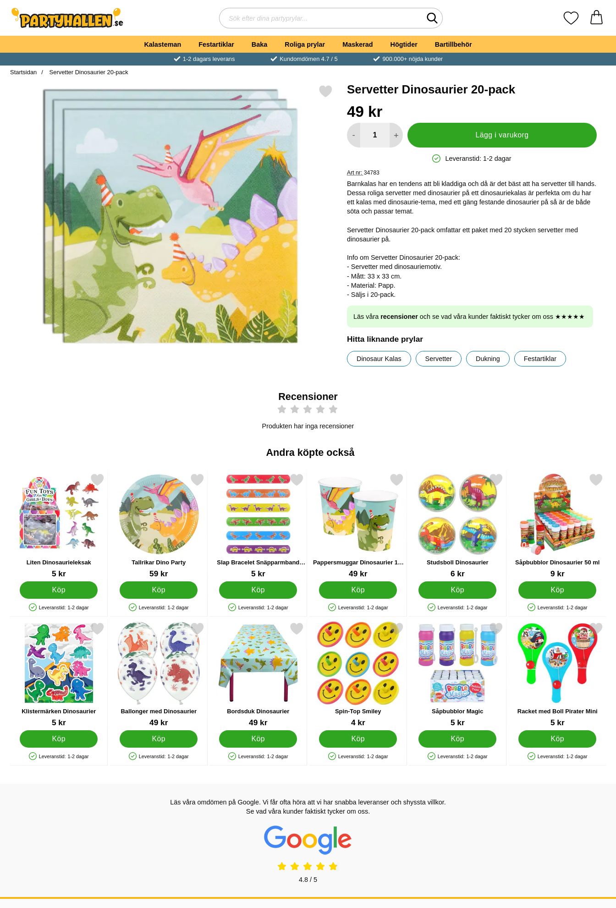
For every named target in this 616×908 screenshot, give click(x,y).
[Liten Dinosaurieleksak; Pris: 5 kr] (59, 525)
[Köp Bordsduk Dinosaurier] (258, 739)
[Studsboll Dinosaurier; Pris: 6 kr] (457, 525)
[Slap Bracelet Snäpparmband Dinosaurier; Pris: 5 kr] (258, 525)
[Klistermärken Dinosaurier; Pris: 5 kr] (59, 674)
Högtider (404, 44)
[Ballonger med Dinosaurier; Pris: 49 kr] (159, 674)
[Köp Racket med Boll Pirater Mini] (557, 739)
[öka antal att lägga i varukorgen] (396, 135)
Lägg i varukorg (501, 135)
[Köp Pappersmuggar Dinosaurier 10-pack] (358, 590)
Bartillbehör (453, 44)
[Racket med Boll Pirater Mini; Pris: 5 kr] (557, 674)
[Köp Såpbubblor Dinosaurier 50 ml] (557, 590)
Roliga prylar (305, 44)
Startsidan (23, 72)
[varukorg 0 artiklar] (596, 18)
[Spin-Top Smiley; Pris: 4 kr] (358, 674)
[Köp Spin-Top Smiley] (358, 739)
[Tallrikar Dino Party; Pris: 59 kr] (159, 525)
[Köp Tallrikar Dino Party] (159, 590)
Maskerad (357, 44)
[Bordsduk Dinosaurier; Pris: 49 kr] (258, 674)
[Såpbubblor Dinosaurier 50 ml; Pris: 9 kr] (557, 525)
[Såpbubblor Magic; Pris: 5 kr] (457, 674)
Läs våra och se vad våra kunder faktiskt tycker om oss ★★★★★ (469, 316)
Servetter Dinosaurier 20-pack (88, 72)
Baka (259, 44)
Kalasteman (162, 44)
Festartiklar (216, 44)
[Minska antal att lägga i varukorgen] (353, 135)
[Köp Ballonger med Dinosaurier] (159, 739)
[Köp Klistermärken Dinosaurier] (59, 739)
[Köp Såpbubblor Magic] (457, 739)
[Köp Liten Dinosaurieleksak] (59, 590)
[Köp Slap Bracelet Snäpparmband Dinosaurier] (258, 590)
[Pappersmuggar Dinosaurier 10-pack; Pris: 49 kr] (358, 525)
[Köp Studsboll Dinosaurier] (457, 590)
